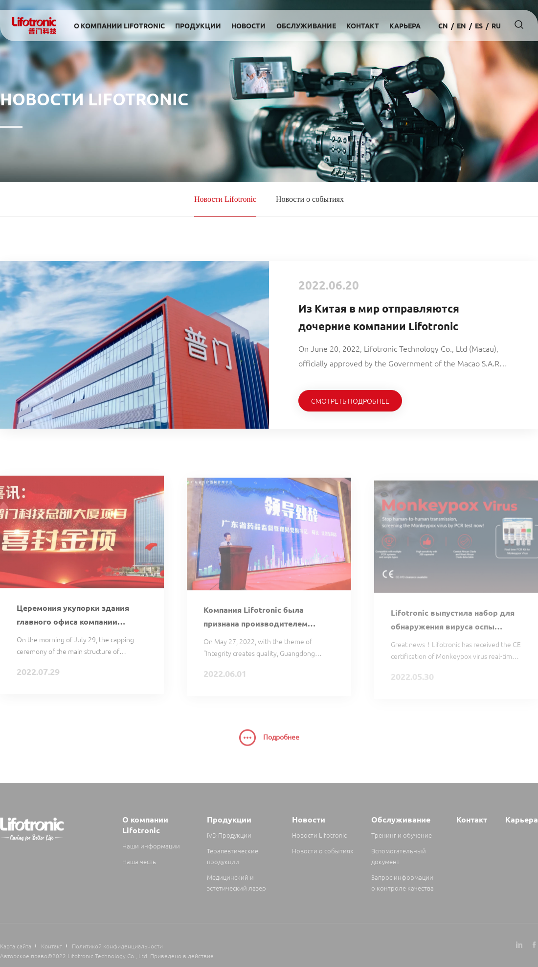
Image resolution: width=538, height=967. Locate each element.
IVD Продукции (229, 835)
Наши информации (151, 845)
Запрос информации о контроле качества (402, 882)
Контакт (362, 25)
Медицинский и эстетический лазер (236, 882)
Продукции (198, 25)
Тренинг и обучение (401, 835)
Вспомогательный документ (398, 856)
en (461, 25)
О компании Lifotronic (119, 25)
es (479, 25)
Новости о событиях (310, 199)
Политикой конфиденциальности (117, 946)
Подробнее (269, 743)
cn (443, 25)
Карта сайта (15, 946)
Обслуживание (306, 25)
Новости (248, 25)
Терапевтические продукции (232, 856)
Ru (496, 25)
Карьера (405, 25)
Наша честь (139, 861)
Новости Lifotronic (225, 199)
